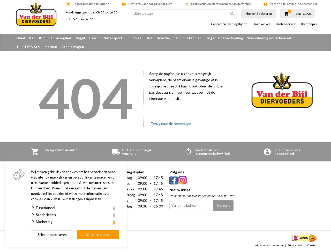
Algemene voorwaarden (269, 245)
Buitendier (192, 38)
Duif (149, 38)
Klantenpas (309, 24)
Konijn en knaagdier (55, 38)
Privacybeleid (296, 245)
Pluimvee (133, 38)
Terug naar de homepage (171, 123)
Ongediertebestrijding (224, 38)
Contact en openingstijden (229, 24)
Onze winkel (261, 24)
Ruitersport (112, 38)
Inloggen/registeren (258, 14)
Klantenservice (285, 24)
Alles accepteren (98, 235)
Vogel (80, 38)
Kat (32, 38)
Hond (20, 38)
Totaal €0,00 (302, 13)
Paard (94, 38)
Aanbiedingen (72, 47)
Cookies (312, 245)
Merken (50, 47)
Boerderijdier (168, 38)
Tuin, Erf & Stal (28, 47)
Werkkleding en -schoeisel (269, 38)
